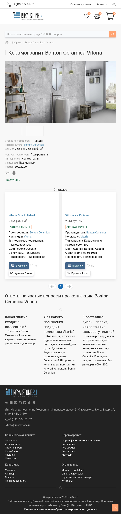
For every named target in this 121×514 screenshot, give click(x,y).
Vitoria (27, 236)
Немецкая (10, 458)
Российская (11, 451)
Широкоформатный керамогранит (81, 440)
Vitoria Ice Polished (77, 215)
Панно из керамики (15, 480)
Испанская (11, 440)
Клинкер (10, 473)
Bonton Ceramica (34, 144)
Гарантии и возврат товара (77, 477)
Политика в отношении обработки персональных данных (60, 509)
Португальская (13, 447)
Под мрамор (68, 447)
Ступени (9, 477)
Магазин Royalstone (73, 470)
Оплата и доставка (72, 473)
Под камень (68, 444)
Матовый (67, 454)
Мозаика (10, 470)
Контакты (67, 480)
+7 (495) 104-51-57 (18, 419)
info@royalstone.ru (17, 425)
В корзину (18, 265)
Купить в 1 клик (21, 273)
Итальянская (12, 444)
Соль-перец (68, 451)
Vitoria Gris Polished (22, 215)
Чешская (10, 454)
